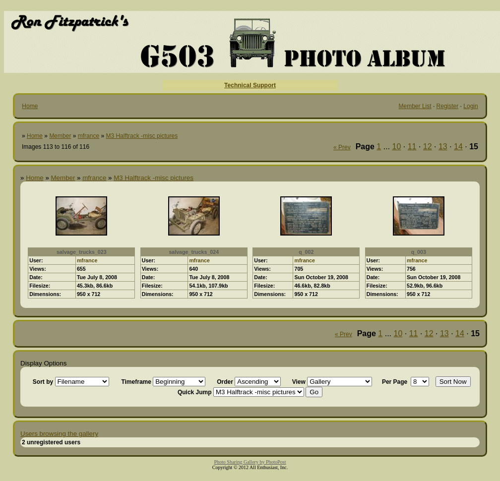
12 (427, 146)
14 (458, 146)
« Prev (342, 147)
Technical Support (250, 85)
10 (396, 146)
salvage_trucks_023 (82, 252)
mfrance (88, 135)
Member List (415, 106)
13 (442, 146)
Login (470, 106)
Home (30, 106)
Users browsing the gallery (59, 433)
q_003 (418, 252)
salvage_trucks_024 (194, 252)
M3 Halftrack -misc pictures (142, 135)
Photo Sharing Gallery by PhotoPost (250, 462)
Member (60, 135)
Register (448, 106)
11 (412, 146)
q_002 (306, 252)
